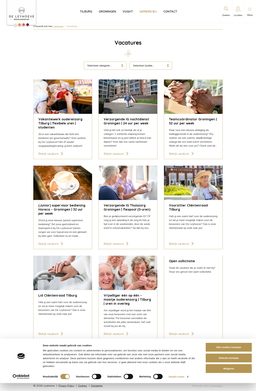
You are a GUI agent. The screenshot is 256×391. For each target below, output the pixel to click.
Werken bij (148, 11)
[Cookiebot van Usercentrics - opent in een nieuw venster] (21, 384)
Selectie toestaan (229, 365)
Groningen (107, 11)
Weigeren (228, 376)
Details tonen (176, 384)
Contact (170, 11)
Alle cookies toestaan (228, 355)
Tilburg (86, 11)
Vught (127, 11)
